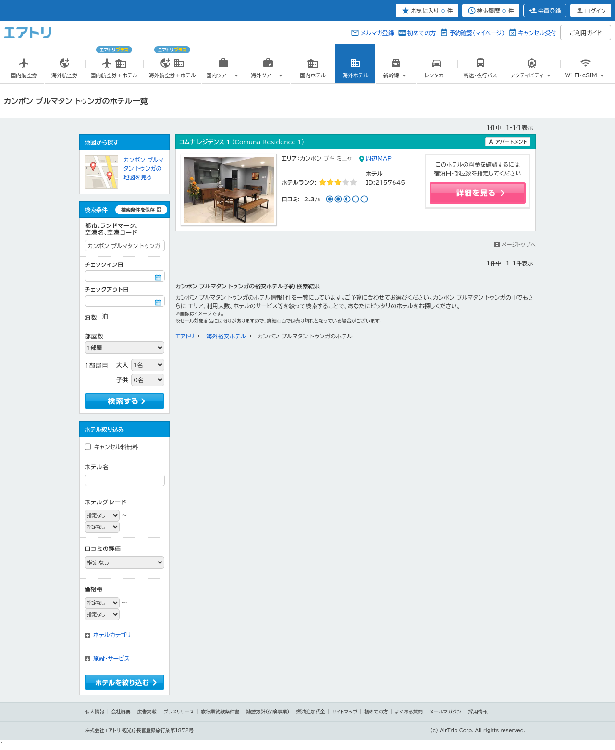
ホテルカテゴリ (112, 635)
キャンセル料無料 (116, 447)
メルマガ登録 (377, 33)
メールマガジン (445, 711)
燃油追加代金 (310, 711)
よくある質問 (409, 711)
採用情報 (478, 711)
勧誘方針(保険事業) (268, 711)
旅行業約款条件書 (220, 711)
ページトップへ (519, 244)
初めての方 (421, 33)
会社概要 (120, 711)
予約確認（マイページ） (476, 33)
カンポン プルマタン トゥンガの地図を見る (143, 168)
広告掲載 (147, 711)
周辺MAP (379, 158)
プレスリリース (178, 711)
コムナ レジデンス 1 (241, 142)
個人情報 (94, 711)
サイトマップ (344, 711)
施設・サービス (111, 658)
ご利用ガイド (586, 33)
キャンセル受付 (537, 33)
